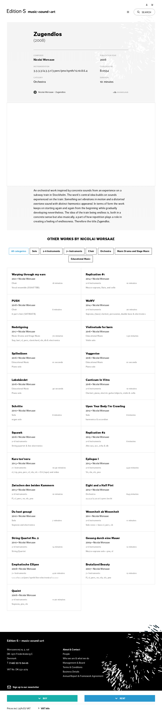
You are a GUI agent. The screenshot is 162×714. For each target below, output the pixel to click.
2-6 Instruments (51, 251)
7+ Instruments (74, 251)
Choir (91, 251)
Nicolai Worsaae (44, 59)
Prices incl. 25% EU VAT (19, 708)
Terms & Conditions (72, 667)
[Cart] (152, 5)
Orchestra (105, 251)
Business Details (71, 671)
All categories (18, 251)
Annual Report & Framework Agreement (83, 676)
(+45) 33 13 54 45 (18, 662)
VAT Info (43, 708)
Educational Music (80, 259)
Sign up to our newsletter (23, 687)
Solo (34, 251)
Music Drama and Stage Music (133, 251)
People (66, 654)
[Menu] (128, 12)
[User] (147, 5)
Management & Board (74, 662)
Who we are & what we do (76, 658)
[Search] (144, 12)
